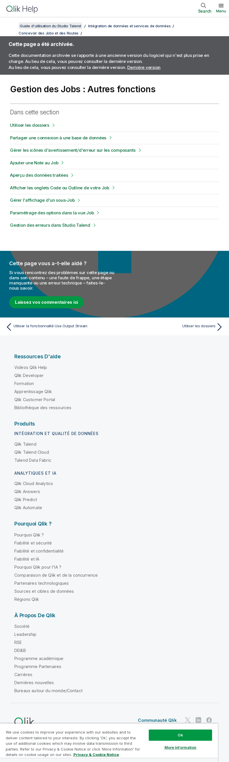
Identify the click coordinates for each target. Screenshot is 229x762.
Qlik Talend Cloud (31, 452)
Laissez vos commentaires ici (46, 302)
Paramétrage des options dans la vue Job (52, 212)
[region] (109, 742)
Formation (24, 383)
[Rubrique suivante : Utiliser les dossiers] (171, 327)
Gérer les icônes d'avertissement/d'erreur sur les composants (73, 150)
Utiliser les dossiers (29, 125)
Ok (180, 735)
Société (22, 626)
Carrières (23, 674)
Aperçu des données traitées (39, 175)
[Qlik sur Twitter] (187, 719)
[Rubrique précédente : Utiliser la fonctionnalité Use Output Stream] (58, 327)
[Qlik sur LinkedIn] (198, 719)
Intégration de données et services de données (129, 26)
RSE (18, 642)
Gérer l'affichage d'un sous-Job (42, 200)
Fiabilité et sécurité (33, 542)
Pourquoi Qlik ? (29, 534)
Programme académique (38, 658)
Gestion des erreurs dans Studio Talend (50, 225)
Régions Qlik (26, 599)
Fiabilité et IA (26, 559)
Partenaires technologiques (41, 583)
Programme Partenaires (37, 666)
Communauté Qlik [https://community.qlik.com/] (157, 720)
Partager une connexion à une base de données (58, 138)
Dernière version (144, 67)
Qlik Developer (29, 375)
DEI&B (20, 650)
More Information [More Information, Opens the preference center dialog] (181, 747)
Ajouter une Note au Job (34, 163)
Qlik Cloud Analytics (33, 483)
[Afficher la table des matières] (11, 25)
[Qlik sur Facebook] (209, 719)
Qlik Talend (25, 444)
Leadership (25, 634)
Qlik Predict (25, 499)
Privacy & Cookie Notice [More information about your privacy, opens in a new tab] (96, 754)
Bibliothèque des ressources (42, 407)
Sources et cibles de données (44, 591)
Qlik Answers (27, 491)
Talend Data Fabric (32, 460)
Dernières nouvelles (34, 682)
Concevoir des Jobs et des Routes (49, 33)
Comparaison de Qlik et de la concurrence (56, 575)
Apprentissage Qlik (33, 391)
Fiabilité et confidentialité (39, 551)
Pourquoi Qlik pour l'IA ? (37, 567)
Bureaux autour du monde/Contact (48, 690)
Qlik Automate (28, 507)
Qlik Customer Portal (34, 399)
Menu (221, 11)
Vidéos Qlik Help (30, 367)
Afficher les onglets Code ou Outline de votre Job (59, 187)
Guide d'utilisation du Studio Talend (50, 26)
